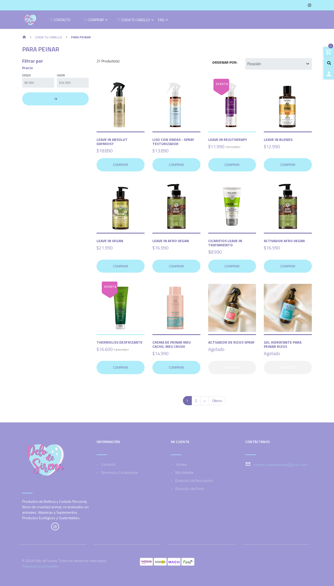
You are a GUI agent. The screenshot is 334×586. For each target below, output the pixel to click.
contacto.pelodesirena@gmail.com (280, 464)
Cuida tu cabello (48, 37)
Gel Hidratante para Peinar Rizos (282, 344)
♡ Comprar (94, 20)
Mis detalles (184, 472)
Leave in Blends (278, 139)
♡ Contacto (60, 20)
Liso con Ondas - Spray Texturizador (173, 141)
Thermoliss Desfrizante (119, 342)
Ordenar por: (224, 62)
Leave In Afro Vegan (170, 240)
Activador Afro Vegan (284, 240)
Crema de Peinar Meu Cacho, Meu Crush (171, 344)
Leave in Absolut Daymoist (112, 141)
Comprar (120, 164)
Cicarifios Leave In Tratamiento (225, 243)
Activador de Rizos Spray (231, 342)
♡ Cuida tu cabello (133, 20)
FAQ (161, 20)
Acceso (181, 464)
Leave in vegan (110, 240)
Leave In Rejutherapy (227, 139)
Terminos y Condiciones (119, 472)
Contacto (108, 464)
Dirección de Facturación (194, 480)
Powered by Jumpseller (40, 566)
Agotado (232, 367)
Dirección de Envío (189, 488)
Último (217, 400)
